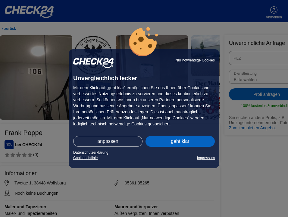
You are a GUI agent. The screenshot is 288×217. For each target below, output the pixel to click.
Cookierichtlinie (85, 158)
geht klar (180, 141)
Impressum (206, 158)
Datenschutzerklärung (90, 152)
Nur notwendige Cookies (195, 60)
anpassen (107, 141)
